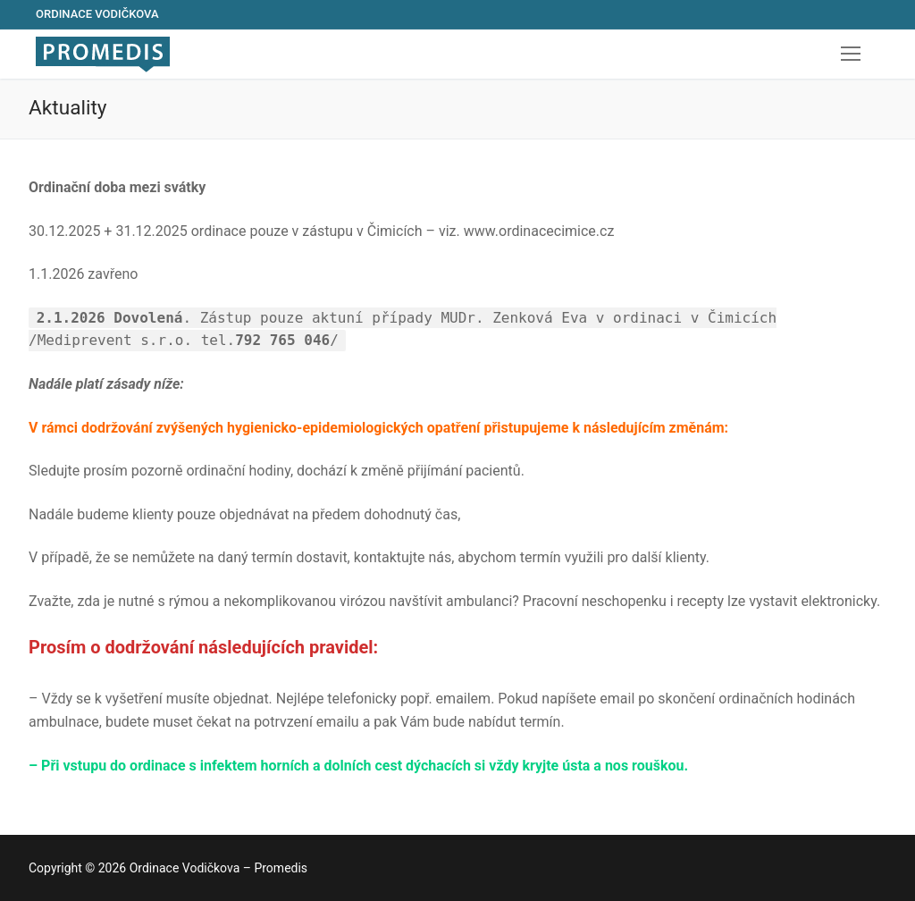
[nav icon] (850, 54)
